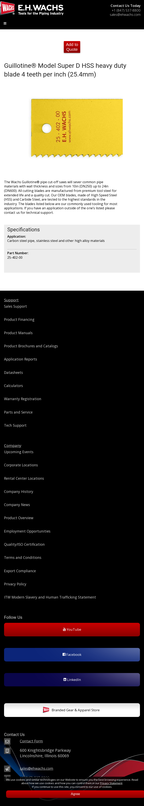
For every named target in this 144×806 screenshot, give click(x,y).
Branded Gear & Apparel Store (71, 710)
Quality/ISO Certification (24, 544)
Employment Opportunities (27, 531)
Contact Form (31, 741)
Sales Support (15, 306)
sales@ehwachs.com (125, 14)
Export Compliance (20, 570)
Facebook (72, 654)
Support (11, 299)
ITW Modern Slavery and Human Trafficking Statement (50, 597)
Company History (18, 491)
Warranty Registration (22, 398)
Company (12, 445)
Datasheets (13, 372)
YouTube (72, 629)
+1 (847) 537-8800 (126, 10)
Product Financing (19, 319)
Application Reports (20, 359)
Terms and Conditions (22, 557)
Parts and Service (18, 412)
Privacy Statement (111, 783)
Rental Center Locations (24, 478)
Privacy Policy (15, 584)
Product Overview (18, 517)
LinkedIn (72, 679)
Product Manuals (18, 332)
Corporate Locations (21, 465)
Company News (17, 504)
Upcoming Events (18, 451)
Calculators (13, 385)
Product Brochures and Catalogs (31, 345)
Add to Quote (72, 47)
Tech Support (15, 425)
